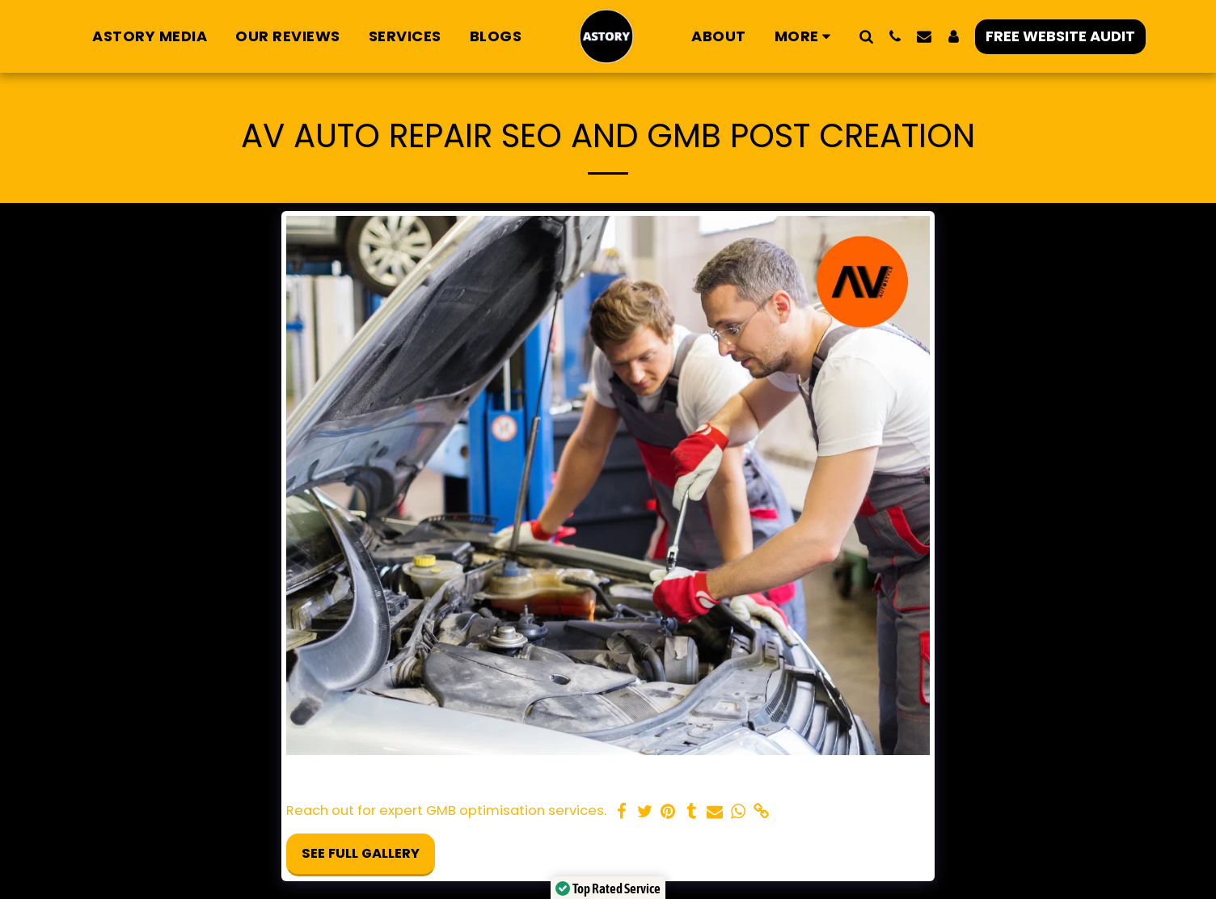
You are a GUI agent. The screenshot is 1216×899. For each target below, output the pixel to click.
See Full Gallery (361, 853)
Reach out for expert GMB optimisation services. (446, 811)
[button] (866, 36)
